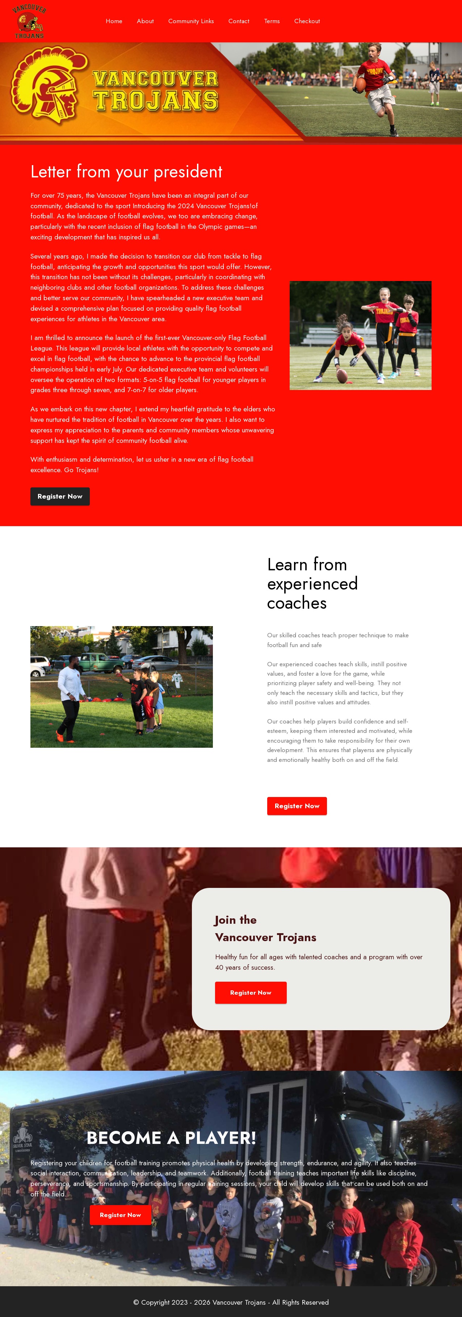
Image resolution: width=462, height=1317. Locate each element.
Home (114, 23)
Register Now (60, 496)
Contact (238, 21)
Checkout (307, 21)
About (145, 23)
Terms (272, 21)
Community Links (191, 23)
